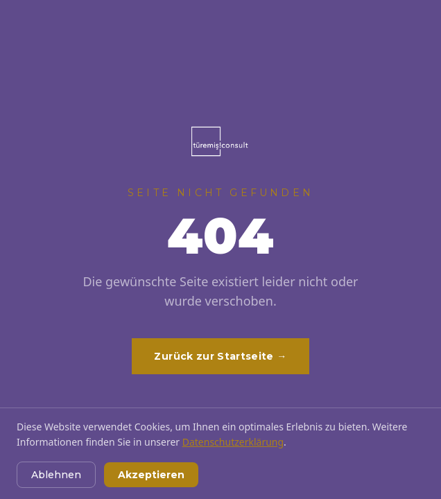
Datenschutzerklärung (233, 441)
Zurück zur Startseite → (220, 356)
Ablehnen (56, 475)
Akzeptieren (151, 475)
